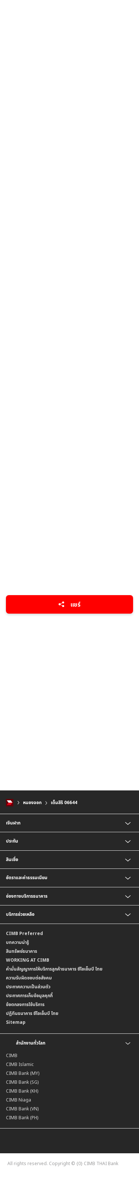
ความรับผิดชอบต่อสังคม (29, 978)
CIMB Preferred (24, 933)
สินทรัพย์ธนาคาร (21, 951)
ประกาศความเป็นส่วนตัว (28, 986)
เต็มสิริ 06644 (64, 802)
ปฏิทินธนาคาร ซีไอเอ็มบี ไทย (32, 1013)
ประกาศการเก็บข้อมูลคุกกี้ (29, 995)
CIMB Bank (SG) (22, 1082)
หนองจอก (32, 802)
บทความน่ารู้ (17, 942)
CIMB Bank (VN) (22, 1109)
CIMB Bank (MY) (22, 1073)
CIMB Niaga (18, 1100)
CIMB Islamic (20, 1064)
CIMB (11, 1055)
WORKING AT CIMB (27, 960)
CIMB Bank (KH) (22, 1091)
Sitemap (16, 1022)
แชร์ (69, 604)
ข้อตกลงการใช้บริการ (25, 1004)
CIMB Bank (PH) (22, 1117)
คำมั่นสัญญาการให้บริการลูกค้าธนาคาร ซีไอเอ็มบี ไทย (54, 969)
